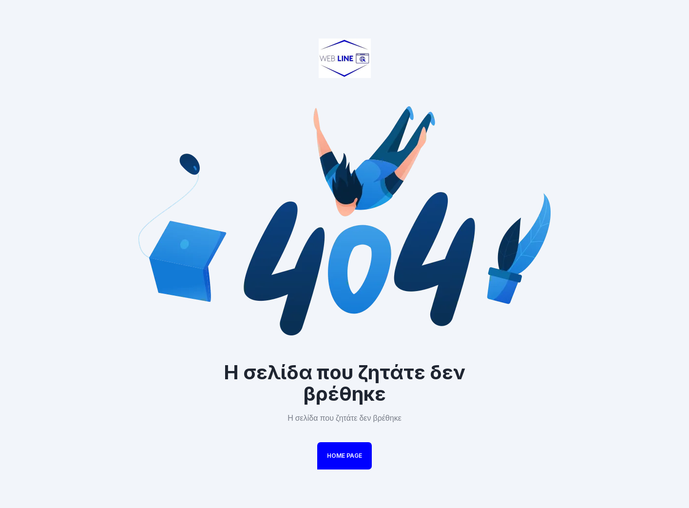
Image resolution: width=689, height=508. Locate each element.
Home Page (344, 455)
